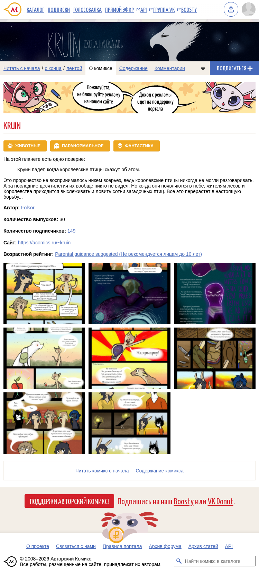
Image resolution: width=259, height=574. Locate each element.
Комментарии (170, 68)
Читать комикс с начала (102, 470)
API (143, 9)
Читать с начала (21, 68)
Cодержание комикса (160, 470)
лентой (74, 68)
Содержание (133, 68)
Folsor (28, 207)
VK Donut (220, 500)
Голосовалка (87, 9)
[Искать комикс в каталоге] (179, 561)
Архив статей (203, 546)
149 (71, 231)
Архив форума (165, 546)
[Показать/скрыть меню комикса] (203, 68)
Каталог (35, 9)
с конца (53, 68)
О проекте (37, 546)
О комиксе (100, 68)
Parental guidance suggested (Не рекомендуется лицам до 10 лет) (128, 254)
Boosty (189, 9)
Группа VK (164, 9)
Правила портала (122, 546)
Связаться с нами (76, 546)
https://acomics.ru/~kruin (44, 242)
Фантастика (139, 146)
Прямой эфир (119, 9)
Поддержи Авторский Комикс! (69, 500)
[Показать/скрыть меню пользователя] (248, 9)
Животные (27, 146)
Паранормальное (83, 146)
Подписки (59, 9)
